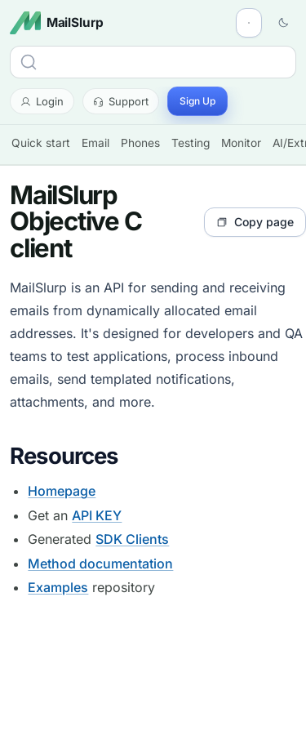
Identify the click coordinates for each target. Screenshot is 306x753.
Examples (58, 587)
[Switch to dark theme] (283, 23)
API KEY (97, 515)
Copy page (255, 222)
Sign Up (197, 101)
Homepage (61, 491)
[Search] (153, 62)
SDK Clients (132, 539)
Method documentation (100, 563)
